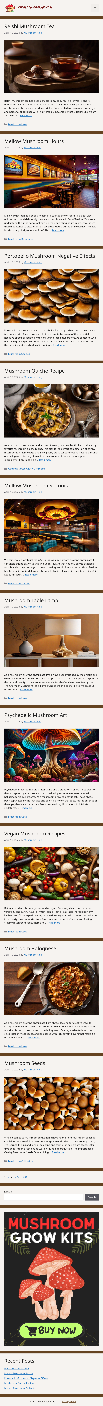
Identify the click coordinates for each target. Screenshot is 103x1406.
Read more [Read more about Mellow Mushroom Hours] (58, 230)
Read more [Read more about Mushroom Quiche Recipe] (45, 459)
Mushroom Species (19, 354)
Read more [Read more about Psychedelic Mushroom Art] (26, 808)
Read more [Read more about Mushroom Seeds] (58, 1152)
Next (25, 1176)
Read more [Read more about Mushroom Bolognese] (34, 1037)
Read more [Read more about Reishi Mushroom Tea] (26, 115)
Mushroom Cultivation (21, 1161)
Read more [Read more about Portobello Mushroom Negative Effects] (59, 345)
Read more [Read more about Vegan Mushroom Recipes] (54, 922)
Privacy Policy (69, 1401)
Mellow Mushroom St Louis (36, 485)
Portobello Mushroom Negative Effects (49, 255)
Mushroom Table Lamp (31, 600)
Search (8, 1191)
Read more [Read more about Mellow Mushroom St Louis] (31, 574)
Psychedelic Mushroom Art (35, 715)
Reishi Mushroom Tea (29, 26)
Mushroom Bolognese (30, 948)
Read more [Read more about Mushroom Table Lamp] (26, 689)
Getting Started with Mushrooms (26, 468)
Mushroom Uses (17, 124)
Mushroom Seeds (24, 1063)
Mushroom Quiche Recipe (34, 370)
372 (17, 1176)
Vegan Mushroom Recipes (34, 833)
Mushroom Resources (20, 239)
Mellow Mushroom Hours (34, 141)
